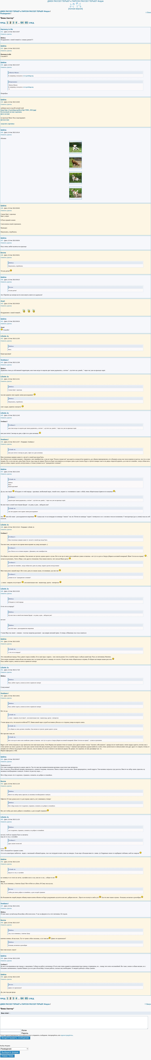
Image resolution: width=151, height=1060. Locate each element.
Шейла (3, 46)
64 (22, 22)
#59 (2, 958)
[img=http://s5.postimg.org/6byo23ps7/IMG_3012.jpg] (18, 110)
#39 (2, 279)
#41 (2, 321)
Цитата (9, 34)
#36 (2, 208)
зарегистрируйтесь (67, 1035)
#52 (2, 696)
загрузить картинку (7, 124)
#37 (2, 240)
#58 (2, 922)
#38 (2, 255)
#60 (2, 977)
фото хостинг (5, 114)
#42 (2, 338)
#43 (2, 362)
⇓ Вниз (148, 12)
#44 (2, 379)
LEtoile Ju (5, 336)
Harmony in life (7, 29)
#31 (2, 32)
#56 (2, 862)
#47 (2, 472)
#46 (2, 442)
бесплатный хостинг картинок (11, 112)
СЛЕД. (31, 23)
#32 (2, 48)
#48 (2, 527)
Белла (3, 253)
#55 (2, 819)
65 (26, 22)
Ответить (4, 34)
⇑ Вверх (147, 1004)
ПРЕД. (3, 23)
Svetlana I (4, 360)
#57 (2, 906)
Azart (3, 301)
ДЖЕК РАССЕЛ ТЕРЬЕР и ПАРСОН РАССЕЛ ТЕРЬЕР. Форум (75, 1)
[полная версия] (75, 9)
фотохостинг (5, 120)
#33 (2, 65)
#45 (2, 415)
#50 (2, 641)
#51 (2, 670)
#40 (2, 303)
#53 (2, 759)
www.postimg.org (28, 76)
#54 (2, 784)
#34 (2, 102)
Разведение (5, 13)
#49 (2, 591)
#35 (2, 132)
